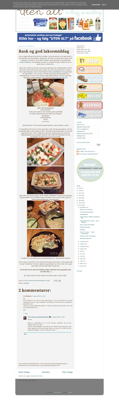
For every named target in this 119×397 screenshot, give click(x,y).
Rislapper (82, 229)
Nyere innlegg (24, 372)
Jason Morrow (57, 392)
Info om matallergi (82, 129)
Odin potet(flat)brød (55, 72)
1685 (89, 51)
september (83, 246)
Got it (104, 5)
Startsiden (46, 372)
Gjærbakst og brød (82, 127)
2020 (80, 188)
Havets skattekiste (25, 62)
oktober (82, 244)
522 (89, 49)
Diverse (79, 124)
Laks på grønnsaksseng (86, 212)
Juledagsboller (84, 214)
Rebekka (46, 60)
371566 (86, 53)
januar (82, 266)
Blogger (70, 392)
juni (81, 253)
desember (83, 207)
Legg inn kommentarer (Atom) (34, 376)
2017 (80, 193)
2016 (80, 195)
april (81, 258)
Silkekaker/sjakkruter (85, 238)
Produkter (79, 138)
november (83, 241)
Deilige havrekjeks (85, 227)
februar (82, 263)
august (82, 249)
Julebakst (79, 131)
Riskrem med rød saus (86, 209)
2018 (80, 190)
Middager (26, 283)
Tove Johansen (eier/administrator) (35, 280)
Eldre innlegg (67, 372)
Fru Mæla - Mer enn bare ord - (87, 151)
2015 (80, 198)
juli (81, 251)
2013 (80, 203)
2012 (80, 205)
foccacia (39, 73)
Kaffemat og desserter (83, 133)
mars (81, 261)
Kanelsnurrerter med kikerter (88, 236)
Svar (24, 310)
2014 (80, 200)
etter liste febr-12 (61, 77)
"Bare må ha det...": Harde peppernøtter (87, 232)
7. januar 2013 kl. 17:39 (38, 296)
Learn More (96, 5)
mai (81, 256)
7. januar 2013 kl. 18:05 (58, 317)
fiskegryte (30, 72)
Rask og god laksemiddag (87, 224)
